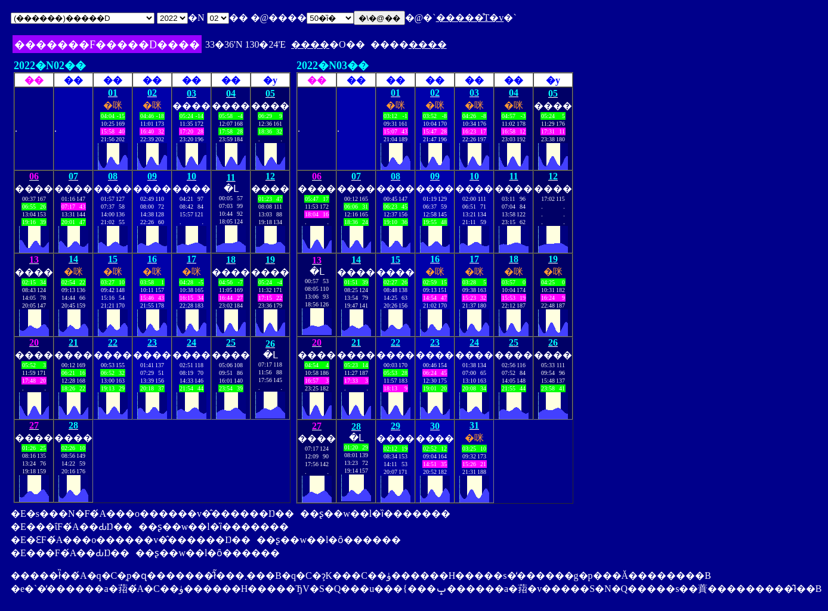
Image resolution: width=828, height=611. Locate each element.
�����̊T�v (470, 18)
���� (310, 44)
